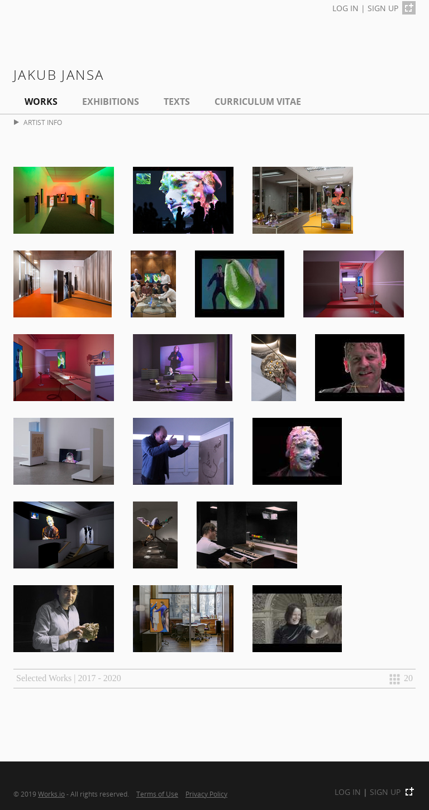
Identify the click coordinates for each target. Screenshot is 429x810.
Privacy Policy (206, 793)
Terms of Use (157, 793)
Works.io (51, 793)
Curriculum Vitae (257, 101)
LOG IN (345, 8)
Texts (177, 101)
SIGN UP (383, 8)
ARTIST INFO (38, 122)
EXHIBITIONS (110, 101)
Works (41, 101)
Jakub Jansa (58, 74)
